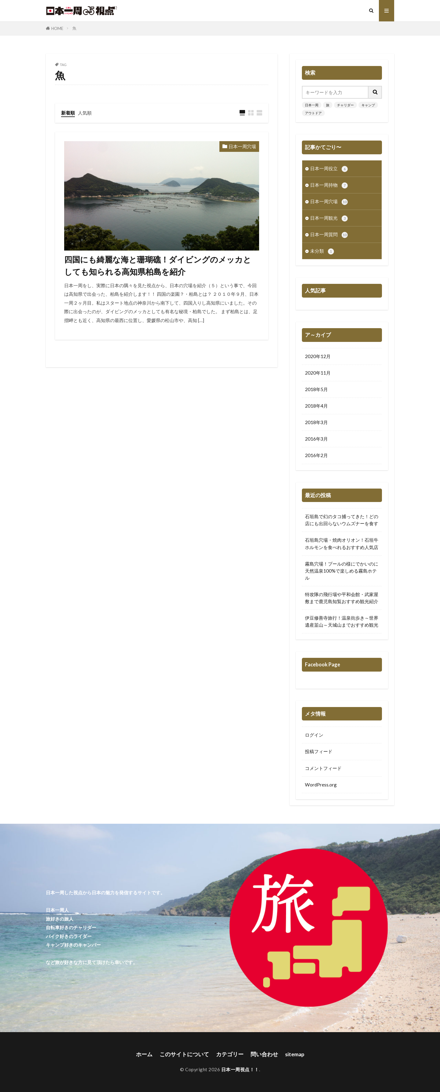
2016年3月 (316, 439)
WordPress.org (321, 784)
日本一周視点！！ (240, 1069)
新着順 (68, 112)
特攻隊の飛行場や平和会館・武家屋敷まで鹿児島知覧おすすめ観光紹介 (341, 598)
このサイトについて (184, 1054)
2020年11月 (318, 373)
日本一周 (311, 105)
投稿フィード (318, 751)
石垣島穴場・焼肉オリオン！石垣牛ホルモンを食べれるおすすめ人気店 (341, 543)
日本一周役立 (329, 169)
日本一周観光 (329, 218)
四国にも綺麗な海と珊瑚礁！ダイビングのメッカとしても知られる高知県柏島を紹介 (157, 266)
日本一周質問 (329, 235)
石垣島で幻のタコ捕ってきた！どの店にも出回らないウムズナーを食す (341, 520)
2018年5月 (316, 389)
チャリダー (345, 105)
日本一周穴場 (242, 146)
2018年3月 (316, 422)
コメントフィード (323, 768)
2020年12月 (318, 356)
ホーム (144, 1054)
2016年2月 (316, 455)
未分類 (322, 251)
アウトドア (313, 113)
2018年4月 (316, 406)
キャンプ (368, 105)
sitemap (294, 1054)
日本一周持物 (329, 185)
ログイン (314, 735)
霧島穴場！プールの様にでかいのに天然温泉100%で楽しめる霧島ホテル (341, 571)
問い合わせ (264, 1054)
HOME (57, 28)
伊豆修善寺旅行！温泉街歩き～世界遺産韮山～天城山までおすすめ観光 (341, 621)
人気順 (85, 112)
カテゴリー (230, 1054)
